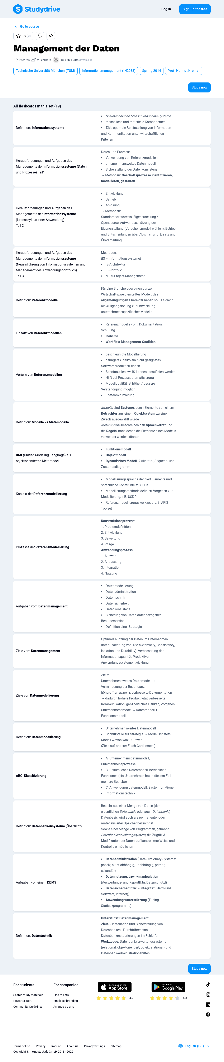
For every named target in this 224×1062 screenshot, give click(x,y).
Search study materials (28, 995)
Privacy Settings (94, 1046)
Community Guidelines (27, 1006)
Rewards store (22, 1000)
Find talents (61, 995)
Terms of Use (21, 1046)
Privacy (41, 1046)
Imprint (56, 1046)
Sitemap (116, 1046)
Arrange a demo (63, 1006)
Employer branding (65, 1000)
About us (72, 1046)
